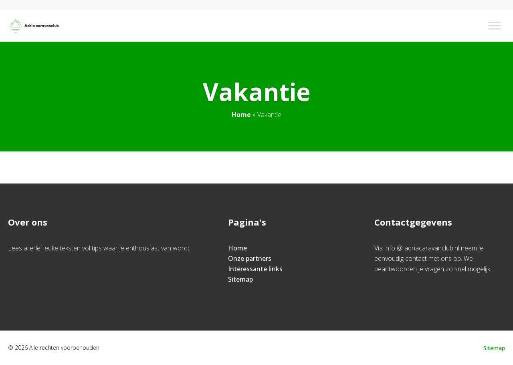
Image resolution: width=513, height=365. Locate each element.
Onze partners (249, 258)
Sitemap (240, 279)
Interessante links (255, 268)
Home (241, 114)
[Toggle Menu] (494, 25)
